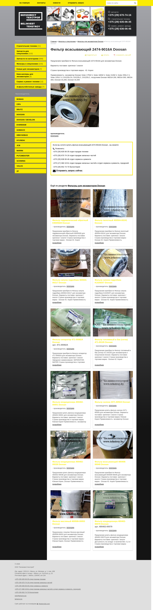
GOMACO (21, 130)
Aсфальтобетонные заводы (30, 87)
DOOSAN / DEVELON (26, 120)
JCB (18, 145)
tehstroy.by (18, 599)
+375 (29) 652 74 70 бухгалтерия (66, 167)
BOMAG (20, 99)
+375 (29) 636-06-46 (119, 28)
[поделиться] (91, 55)
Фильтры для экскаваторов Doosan (90, 41)
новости (56, 3)
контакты (41, 3)
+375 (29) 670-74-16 (119, 15)
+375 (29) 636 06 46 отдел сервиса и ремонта (72, 159)
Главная (54, 41)
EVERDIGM (21, 125)
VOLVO (20, 166)
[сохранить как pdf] (122, 55)
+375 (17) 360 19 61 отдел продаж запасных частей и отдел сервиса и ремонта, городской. (91, 163)
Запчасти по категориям (30, 59)
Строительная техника (29, 46)
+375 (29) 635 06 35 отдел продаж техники (70, 152)
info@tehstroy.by (20, 596)
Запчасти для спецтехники (25, 52)
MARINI (20, 151)
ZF (18, 171)
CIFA (19, 104)
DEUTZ (20, 109)
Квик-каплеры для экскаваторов (25, 75)
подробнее (56, 243)
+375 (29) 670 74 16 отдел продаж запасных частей (74, 155)
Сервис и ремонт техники (30, 82)
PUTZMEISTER (23, 156)
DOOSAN (21, 114)
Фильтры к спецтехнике (30, 64)
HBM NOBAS (22, 135)
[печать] (105, 55)
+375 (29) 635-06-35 (119, 21)
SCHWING (21, 161)
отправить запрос (76, 3)
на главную (24, 3)
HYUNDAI (21, 140)
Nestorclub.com (44, 604)
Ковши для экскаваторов (29, 69)
